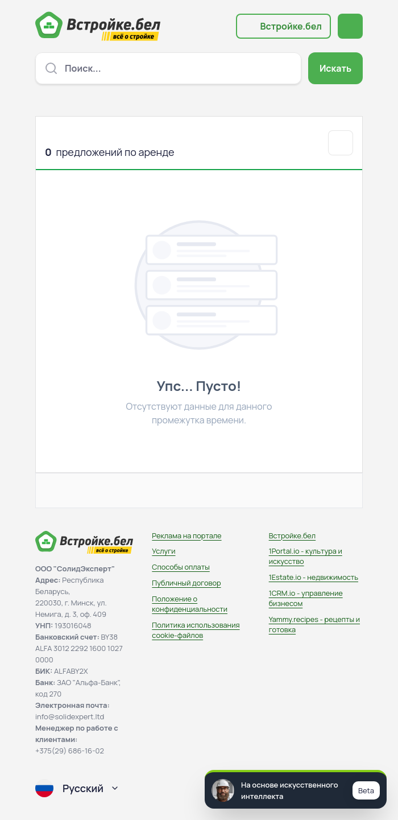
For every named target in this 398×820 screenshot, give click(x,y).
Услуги (163, 551)
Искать (335, 68)
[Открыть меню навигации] (350, 26)
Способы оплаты (180, 567)
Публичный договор (186, 583)
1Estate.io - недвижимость (313, 577)
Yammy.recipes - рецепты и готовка (314, 624)
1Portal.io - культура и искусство (305, 556)
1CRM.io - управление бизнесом (306, 598)
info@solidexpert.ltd (69, 716)
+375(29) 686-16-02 (69, 750)
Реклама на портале (186, 535)
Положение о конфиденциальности (189, 604)
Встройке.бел (291, 26)
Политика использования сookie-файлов (195, 630)
